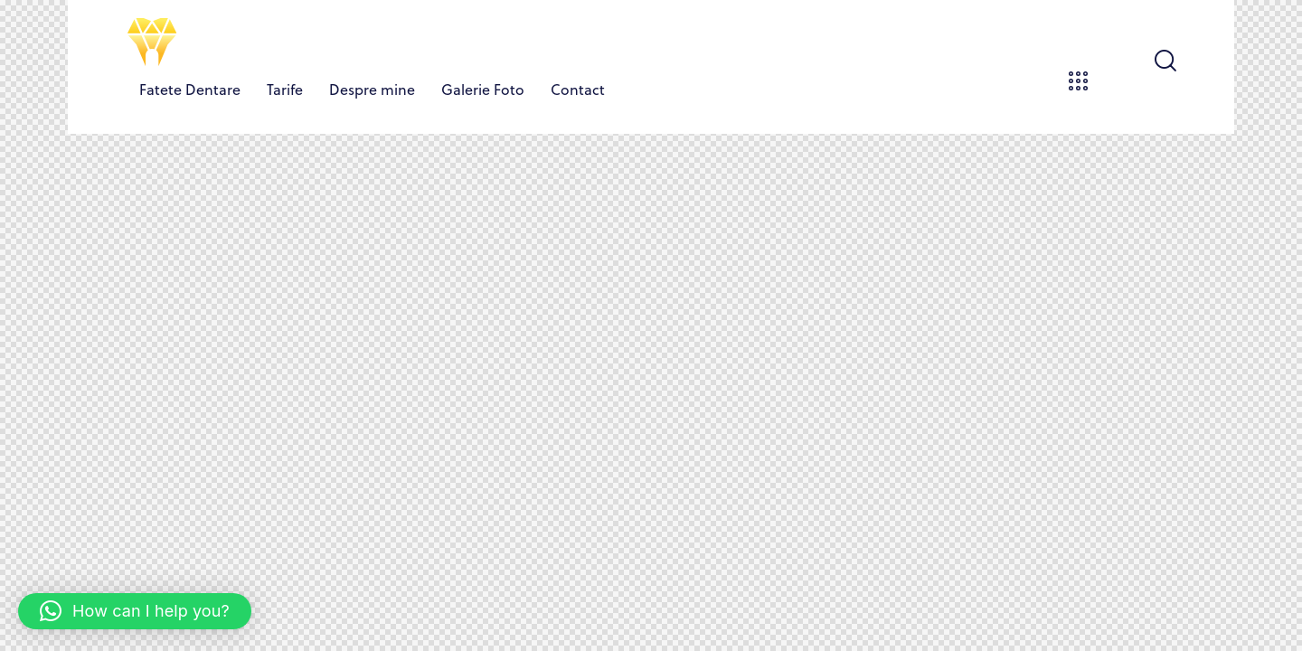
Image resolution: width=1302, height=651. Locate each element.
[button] (134, 611)
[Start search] (1164, 61)
